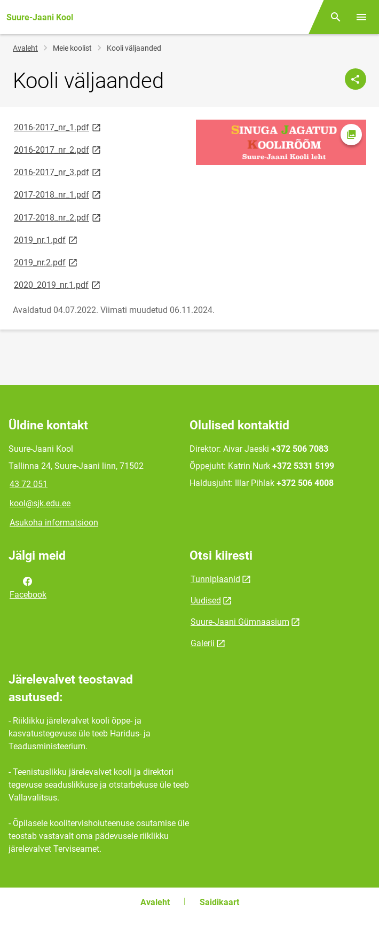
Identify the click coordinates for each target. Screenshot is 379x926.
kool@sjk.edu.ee (40, 503)
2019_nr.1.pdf (46, 239)
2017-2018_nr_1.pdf (58, 194)
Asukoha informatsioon (54, 522)
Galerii (203, 643)
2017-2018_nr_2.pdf (58, 217)
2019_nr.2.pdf (46, 262)
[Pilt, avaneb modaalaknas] (281, 142)
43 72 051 (29, 484)
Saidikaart (219, 902)
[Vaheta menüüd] (361, 17)
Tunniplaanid (215, 579)
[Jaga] (355, 79)
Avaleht (25, 48)
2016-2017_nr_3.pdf (58, 171)
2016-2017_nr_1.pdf (58, 126)
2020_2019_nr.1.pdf (58, 284)
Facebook (28, 587)
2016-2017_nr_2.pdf (58, 149)
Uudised (206, 600)
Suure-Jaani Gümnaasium (240, 622)
